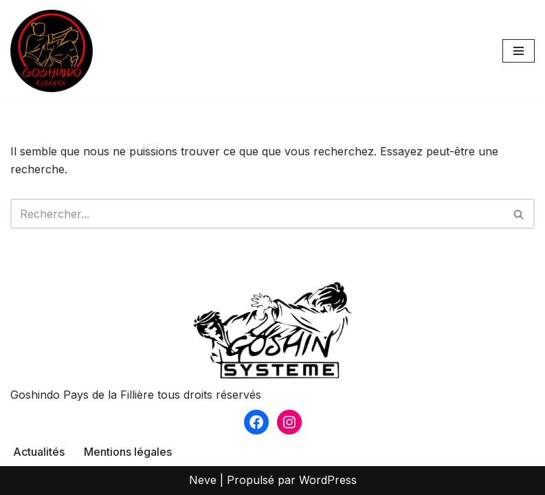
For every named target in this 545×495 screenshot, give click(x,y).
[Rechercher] (257, 214)
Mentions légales (128, 452)
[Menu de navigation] (518, 51)
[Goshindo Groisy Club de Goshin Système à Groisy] (51, 51)
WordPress (328, 480)
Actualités (39, 452)
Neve (202, 480)
